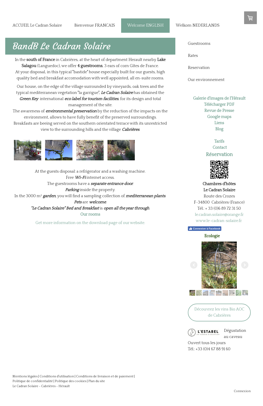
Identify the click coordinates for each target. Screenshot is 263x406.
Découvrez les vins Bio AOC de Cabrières (219, 312)
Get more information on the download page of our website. (90, 223)
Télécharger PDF (219, 104)
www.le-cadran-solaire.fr (219, 221)
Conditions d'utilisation (57, 376)
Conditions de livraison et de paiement (104, 376)
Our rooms (90, 214)
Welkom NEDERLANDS (198, 25)
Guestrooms (199, 43)
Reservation (199, 68)
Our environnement (206, 80)
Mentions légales (25, 376)
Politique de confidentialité (33, 381)
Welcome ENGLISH (145, 25)
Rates (193, 55)
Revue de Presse (219, 110)
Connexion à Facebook (204, 228)
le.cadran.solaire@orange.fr (219, 214)
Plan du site (96, 381)
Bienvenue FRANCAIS (94, 25)
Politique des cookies (70, 381)
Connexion (242, 391)
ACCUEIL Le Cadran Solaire (37, 25)
